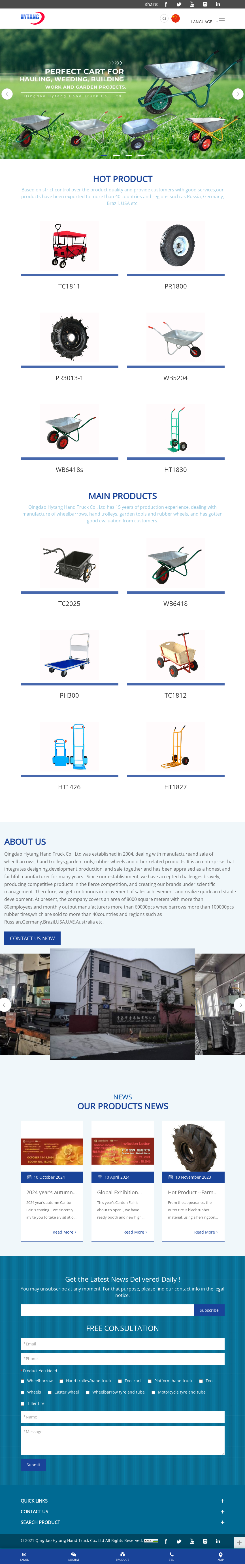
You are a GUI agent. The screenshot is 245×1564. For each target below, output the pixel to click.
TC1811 (69, 286)
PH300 (69, 695)
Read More (63, 1232)
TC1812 (176, 695)
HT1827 (175, 787)
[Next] (238, 94)
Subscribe (209, 1310)
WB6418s (69, 469)
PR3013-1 (70, 377)
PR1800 (176, 286)
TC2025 (69, 603)
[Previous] (7, 94)
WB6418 (175, 603)
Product (122, 1559)
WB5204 (175, 377)
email (24, 1559)
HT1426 (69, 787)
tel (171, 1559)
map (221, 1559)
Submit (33, 1464)
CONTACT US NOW (32, 938)
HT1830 (175, 469)
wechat (74, 1559)
